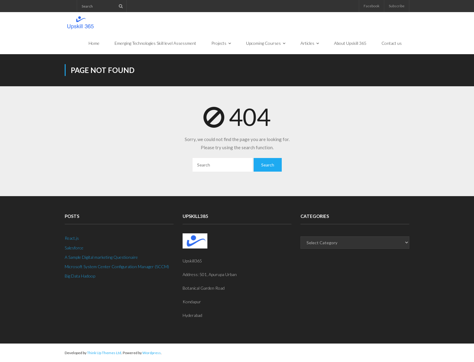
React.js (72, 238)
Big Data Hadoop (80, 275)
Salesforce (74, 247)
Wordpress (151, 352)
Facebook (371, 6)
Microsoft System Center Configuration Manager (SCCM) (117, 266)
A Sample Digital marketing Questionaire (101, 257)
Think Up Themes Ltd (104, 352)
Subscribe (396, 6)
